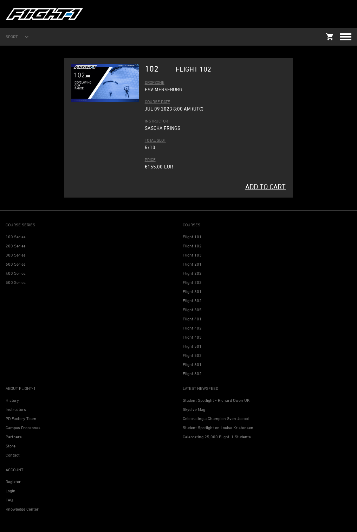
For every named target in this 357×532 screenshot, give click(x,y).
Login (10, 490)
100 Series (16, 236)
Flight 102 (192, 245)
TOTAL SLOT (155, 140)
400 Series (16, 273)
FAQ (9, 500)
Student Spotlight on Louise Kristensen (218, 427)
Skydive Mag (194, 409)
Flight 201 (192, 264)
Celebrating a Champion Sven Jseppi (216, 418)
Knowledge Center (22, 509)
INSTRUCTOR (156, 121)
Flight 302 (192, 300)
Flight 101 (192, 236)
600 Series (16, 264)
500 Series (16, 282)
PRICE (150, 159)
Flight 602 (192, 373)
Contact (13, 455)
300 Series (16, 255)
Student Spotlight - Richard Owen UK (216, 400)
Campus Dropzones (23, 427)
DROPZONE (154, 82)
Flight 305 (192, 309)
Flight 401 (192, 318)
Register (13, 481)
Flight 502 (192, 355)
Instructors (16, 409)
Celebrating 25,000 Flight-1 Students (217, 436)
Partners (14, 436)
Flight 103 (192, 255)
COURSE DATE (157, 101)
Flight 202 (192, 273)
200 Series (16, 245)
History (12, 400)
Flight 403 (192, 337)
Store (10, 445)
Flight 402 (192, 328)
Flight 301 (192, 291)
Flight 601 (192, 364)
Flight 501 (192, 346)
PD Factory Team (21, 418)
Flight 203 (192, 282)
